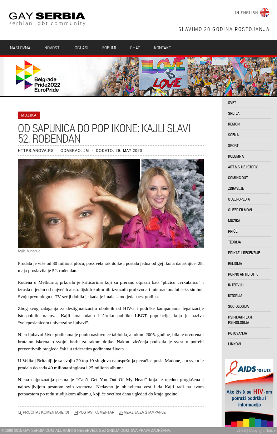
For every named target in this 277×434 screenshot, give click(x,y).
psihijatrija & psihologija (240, 319)
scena (233, 134)
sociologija (238, 306)
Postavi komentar (97, 412)
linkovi (234, 343)
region (234, 124)
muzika (234, 220)
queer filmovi (240, 209)
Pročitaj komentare (43, 412)
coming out (238, 177)
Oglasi (81, 47)
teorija (234, 242)
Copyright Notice (262, 431)
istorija (235, 295)
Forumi (109, 47)
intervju (235, 284)
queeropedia (239, 199)
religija (235, 263)
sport (233, 145)
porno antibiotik (243, 274)
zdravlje (236, 188)
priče (232, 231)
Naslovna (20, 47)
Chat (135, 47)
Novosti (52, 47)
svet (232, 102)
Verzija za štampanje (145, 412)
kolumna (236, 156)
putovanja (237, 333)
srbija (233, 113)
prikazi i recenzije (244, 252)
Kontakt (162, 47)
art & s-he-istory (243, 166)
